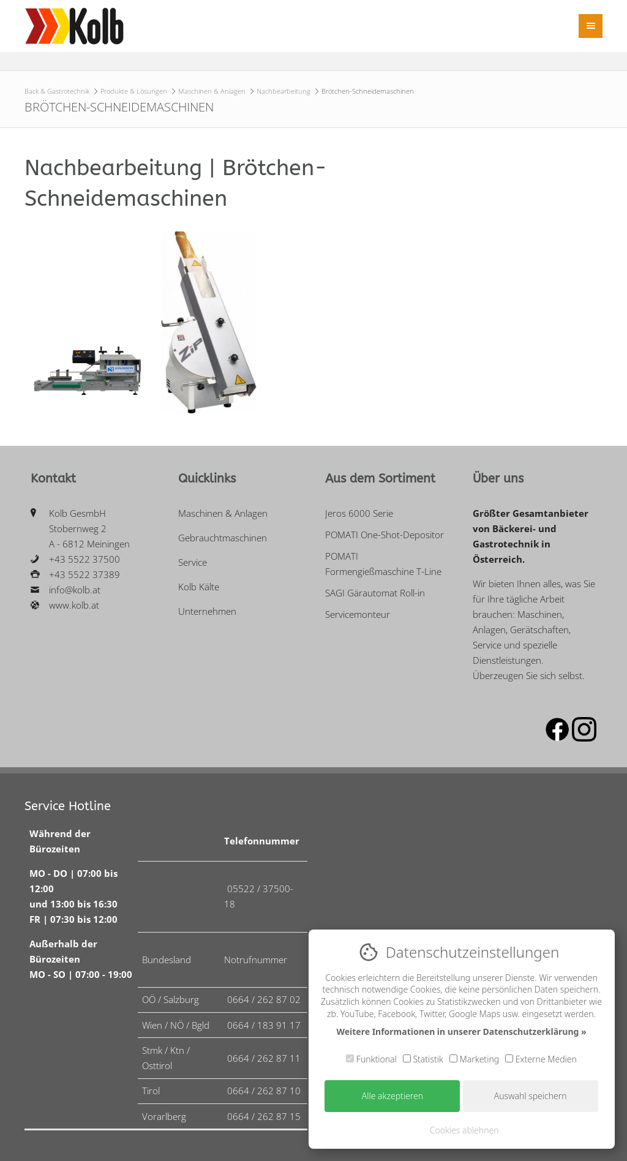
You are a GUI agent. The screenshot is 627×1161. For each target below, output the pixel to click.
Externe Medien (541, 1059)
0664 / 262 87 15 (264, 1116)
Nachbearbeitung (283, 91)
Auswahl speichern (530, 1096)
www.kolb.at (74, 605)
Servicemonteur (357, 614)
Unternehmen (207, 611)
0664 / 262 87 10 (264, 1090)
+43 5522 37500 (84, 559)
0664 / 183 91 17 (264, 1025)
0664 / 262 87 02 (264, 999)
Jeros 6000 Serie (359, 513)
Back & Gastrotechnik (56, 91)
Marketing (474, 1059)
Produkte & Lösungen (133, 91)
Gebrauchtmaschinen (222, 538)
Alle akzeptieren (392, 1096)
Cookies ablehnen (464, 1130)
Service (192, 562)
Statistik (423, 1059)
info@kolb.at (74, 590)
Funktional (371, 1059)
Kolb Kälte (198, 586)
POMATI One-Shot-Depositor (384, 534)
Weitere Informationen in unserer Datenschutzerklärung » (461, 1031)
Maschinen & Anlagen (212, 91)
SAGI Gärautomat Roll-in (375, 593)
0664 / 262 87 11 (264, 1058)
